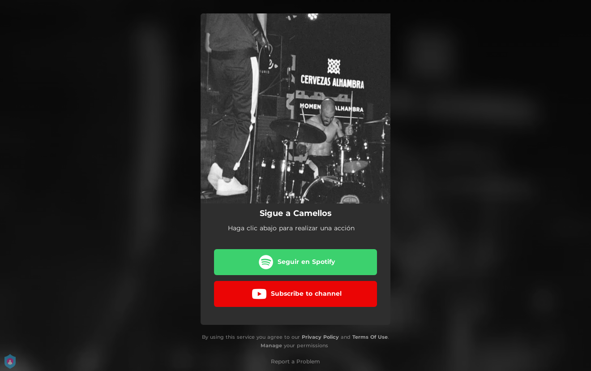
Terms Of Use (370, 337)
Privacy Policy (320, 337)
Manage (271, 345)
